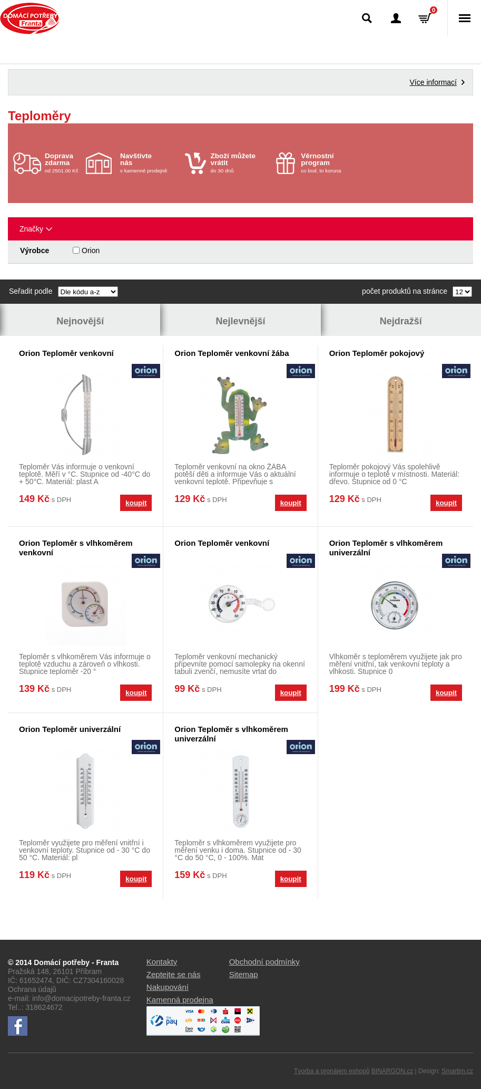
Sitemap (243, 974)
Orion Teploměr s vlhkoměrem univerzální (386, 547)
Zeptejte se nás (173, 974)
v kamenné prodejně (150, 163)
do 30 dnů (240, 163)
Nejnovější (80, 321)
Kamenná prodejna (179, 999)
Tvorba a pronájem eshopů (331, 1071)
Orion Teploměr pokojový (377, 353)
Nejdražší (401, 321)
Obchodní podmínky (264, 961)
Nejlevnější (240, 321)
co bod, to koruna (330, 163)
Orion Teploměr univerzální (70, 729)
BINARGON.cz (392, 1071)
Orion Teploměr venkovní (66, 353)
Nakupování (167, 986)
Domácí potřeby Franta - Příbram (30, 18)
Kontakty (161, 961)
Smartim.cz (457, 1071)
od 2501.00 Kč (64, 163)
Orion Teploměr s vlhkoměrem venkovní (76, 547)
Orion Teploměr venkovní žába (231, 353)
